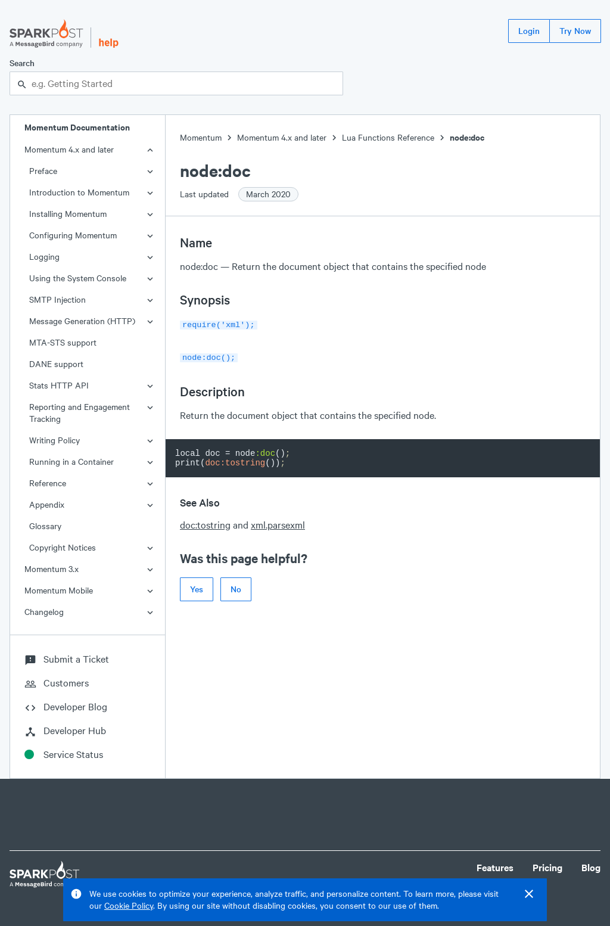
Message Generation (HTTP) (82, 321)
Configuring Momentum (73, 235)
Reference (47, 483)
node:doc (467, 137)
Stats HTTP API (59, 385)
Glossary (45, 526)
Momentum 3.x (51, 568)
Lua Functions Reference (388, 137)
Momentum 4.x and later (69, 149)
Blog (590, 867)
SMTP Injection (57, 299)
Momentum (201, 137)
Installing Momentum (68, 213)
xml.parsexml (278, 522)
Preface (43, 170)
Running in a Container (71, 461)
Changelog (44, 611)
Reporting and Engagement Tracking (79, 412)
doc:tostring (205, 522)
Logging (44, 256)
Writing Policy (54, 440)
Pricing (547, 867)
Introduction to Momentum (79, 192)
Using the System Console (77, 278)
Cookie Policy (128, 905)
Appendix (46, 504)
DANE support (56, 363)
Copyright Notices (62, 547)
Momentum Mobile (58, 590)
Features (495, 867)
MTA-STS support (63, 342)
